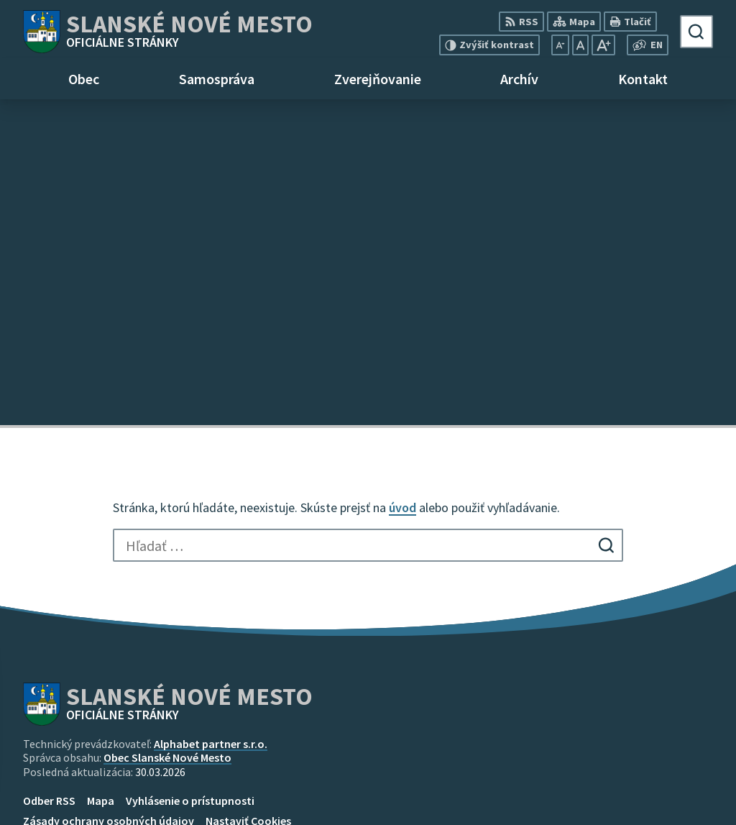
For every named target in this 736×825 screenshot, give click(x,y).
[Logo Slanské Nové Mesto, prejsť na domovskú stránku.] (168, 31)
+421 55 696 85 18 (611, 759)
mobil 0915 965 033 (615, 776)
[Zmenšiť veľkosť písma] (560, 45)
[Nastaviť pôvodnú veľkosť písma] (580, 45)
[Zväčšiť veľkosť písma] (603, 45)
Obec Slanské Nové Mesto (167, 431)
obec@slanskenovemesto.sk (641, 793)
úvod (402, 181)
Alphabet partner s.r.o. (210, 418)
